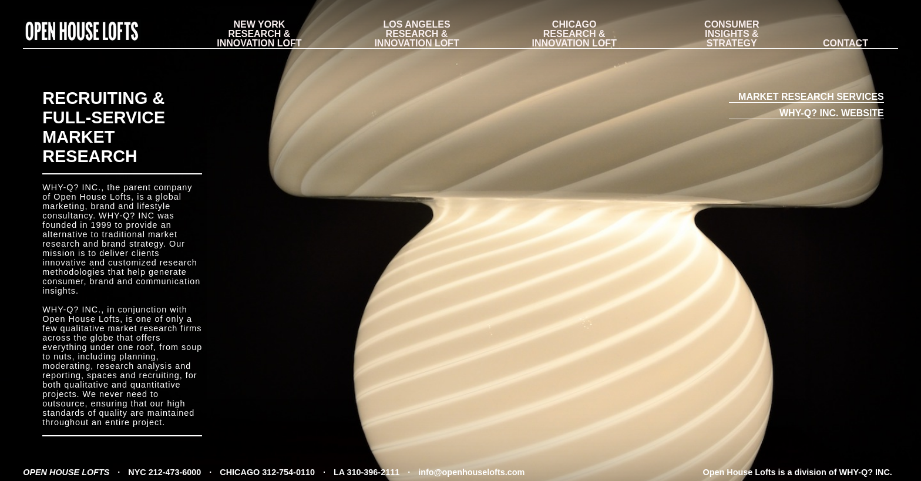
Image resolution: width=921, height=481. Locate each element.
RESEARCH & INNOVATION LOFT (259, 34)
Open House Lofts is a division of (797, 472)
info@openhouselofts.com (471, 472)
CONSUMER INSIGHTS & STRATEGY (731, 34)
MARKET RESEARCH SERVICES (811, 97)
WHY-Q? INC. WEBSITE (831, 113)
